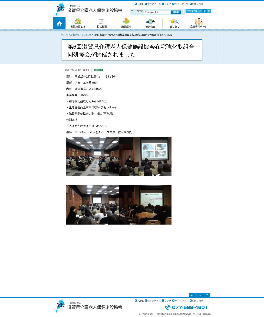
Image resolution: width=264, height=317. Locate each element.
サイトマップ (181, 4)
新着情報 (75, 34)
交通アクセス (154, 4)
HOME (140, 4)
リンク (167, 4)
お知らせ (86, 34)
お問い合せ (197, 4)
